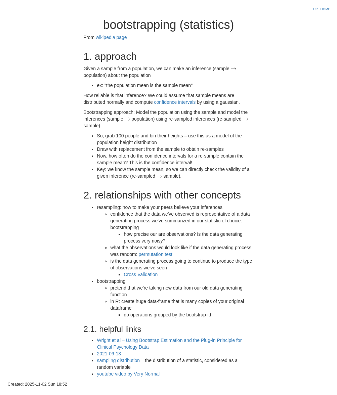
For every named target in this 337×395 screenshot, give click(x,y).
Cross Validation (141, 274)
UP (316, 9)
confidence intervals (175, 102)
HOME (325, 9)
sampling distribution (118, 360)
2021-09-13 (109, 353)
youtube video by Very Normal (128, 374)
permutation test (155, 254)
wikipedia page (111, 37)
